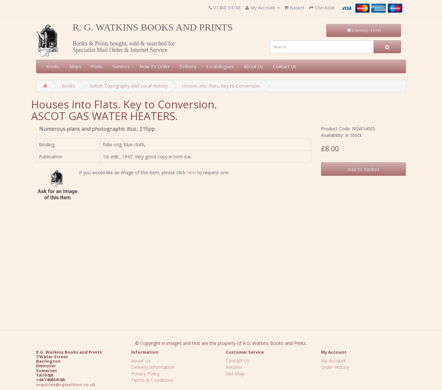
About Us (253, 66)
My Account (333, 361)
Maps (75, 66)
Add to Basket (363, 169)
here (191, 172)
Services (121, 66)
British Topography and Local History (129, 86)
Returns (234, 367)
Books (53, 66)
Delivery (187, 66)
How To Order (155, 66)
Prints (97, 66)
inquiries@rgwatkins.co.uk (65, 384)
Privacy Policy (145, 374)
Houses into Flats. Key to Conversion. (221, 86)
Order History (335, 367)
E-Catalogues (220, 66)
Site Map (235, 374)
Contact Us (284, 66)
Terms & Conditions (152, 380)
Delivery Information (152, 367)
